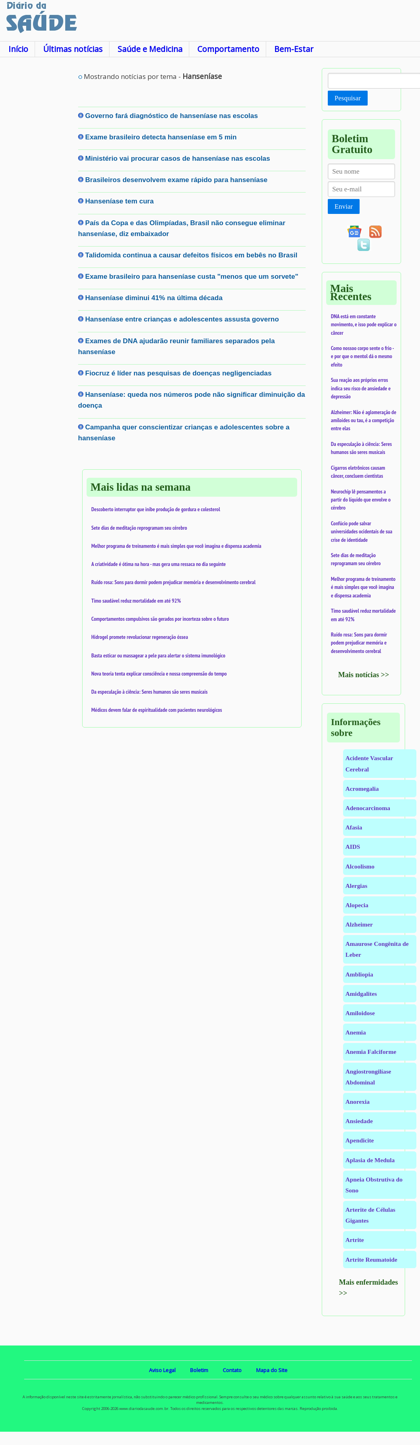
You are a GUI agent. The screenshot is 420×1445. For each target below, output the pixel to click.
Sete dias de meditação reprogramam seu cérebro (139, 527)
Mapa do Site (272, 1370)
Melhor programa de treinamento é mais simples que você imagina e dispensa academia (176, 545)
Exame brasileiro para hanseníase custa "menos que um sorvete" (191, 276)
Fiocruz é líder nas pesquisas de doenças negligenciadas (178, 373)
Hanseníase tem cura (119, 201)
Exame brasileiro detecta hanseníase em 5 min (161, 137)
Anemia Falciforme (371, 1051)
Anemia (356, 1032)
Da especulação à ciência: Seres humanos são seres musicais (149, 691)
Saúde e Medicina (150, 49)
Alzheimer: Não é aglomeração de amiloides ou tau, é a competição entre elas (363, 420)
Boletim (199, 1370)
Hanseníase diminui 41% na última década (154, 298)
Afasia (354, 827)
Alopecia (357, 905)
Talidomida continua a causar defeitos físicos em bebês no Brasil (191, 255)
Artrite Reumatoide (371, 1259)
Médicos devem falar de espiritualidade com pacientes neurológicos (156, 709)
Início (18, 49)
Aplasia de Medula (370, 1160)
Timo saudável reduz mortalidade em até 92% (136, 600)
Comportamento (228, 49)
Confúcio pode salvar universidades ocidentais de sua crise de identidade (361, 531)
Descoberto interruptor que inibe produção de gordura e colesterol (155, 509)
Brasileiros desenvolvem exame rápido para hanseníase (176, 180)
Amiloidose (360, 1013)
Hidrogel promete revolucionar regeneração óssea (139, 637)
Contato (232, 1370)
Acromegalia (362, 788)
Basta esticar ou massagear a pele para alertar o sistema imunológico (158, 655)
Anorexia (358, 1101)
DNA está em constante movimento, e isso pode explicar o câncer (364, 324)
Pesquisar (348, 98)
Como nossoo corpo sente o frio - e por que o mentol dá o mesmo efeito (362, 356)
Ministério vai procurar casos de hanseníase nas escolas (177, 158)
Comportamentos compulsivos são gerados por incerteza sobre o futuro (160, 618)
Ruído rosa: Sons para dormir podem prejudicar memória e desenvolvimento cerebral (173, 582)
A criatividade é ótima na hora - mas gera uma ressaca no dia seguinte (158, 564)
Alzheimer (359, 924)
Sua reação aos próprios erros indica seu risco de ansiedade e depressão (361, 388)
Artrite (355, 1239)
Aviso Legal (162, 1370)
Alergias (356, 885)
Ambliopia (359, 974)
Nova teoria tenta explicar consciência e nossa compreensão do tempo (159, 673)
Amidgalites (361, 993)
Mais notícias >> (363, 675)
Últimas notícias (73, 49)
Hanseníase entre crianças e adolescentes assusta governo (182, 319)
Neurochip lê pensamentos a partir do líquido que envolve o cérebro (361, 500)
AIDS (353, 846)
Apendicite (360, 1140)
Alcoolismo (360, 866)
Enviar (344, 206)
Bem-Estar (293, 49)
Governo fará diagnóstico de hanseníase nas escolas (171, 116)
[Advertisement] (38, 189)
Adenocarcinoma (368, 807)
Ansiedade (359, 1120)
